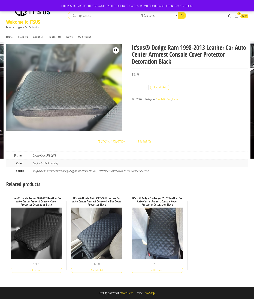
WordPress (127, 293)
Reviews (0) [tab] (144, 141)
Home (9, 37)
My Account (84, 37)
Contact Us (55, 37)
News (69, 37)
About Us (38, 37)
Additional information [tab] (111, 141)
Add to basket (160, 87)
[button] (116, 50)
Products (23, 37)
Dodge (175, 99)
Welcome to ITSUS (23, 22)
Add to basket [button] (36, 270)
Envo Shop (149, 293)
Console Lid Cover (163, 99)
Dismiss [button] (189, 6)
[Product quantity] (140, 87)
